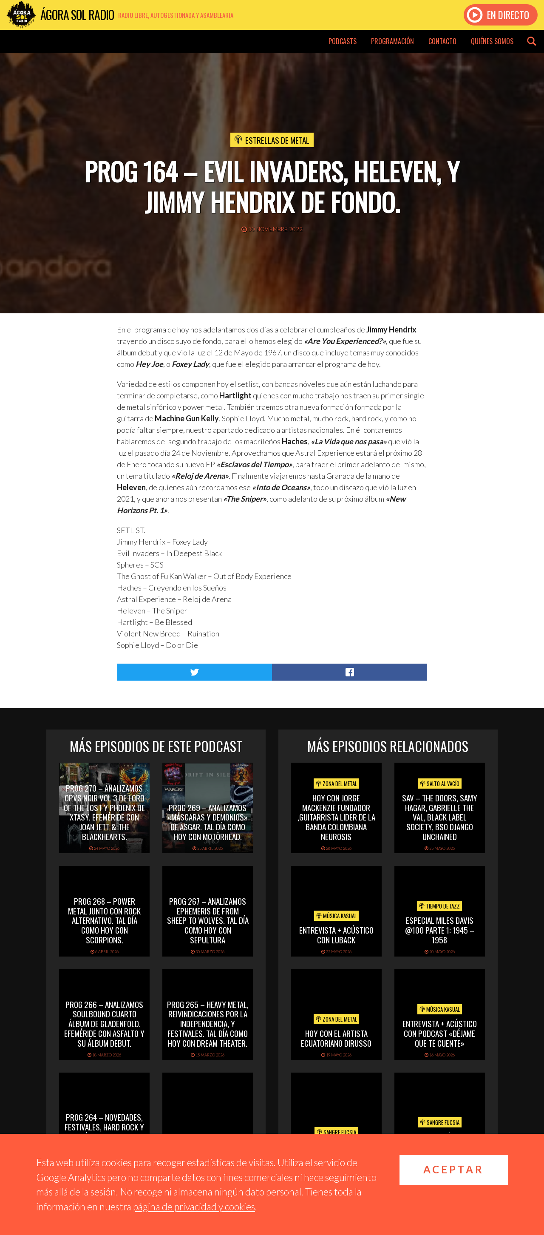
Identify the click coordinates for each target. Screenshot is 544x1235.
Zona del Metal (336, 783)
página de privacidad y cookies (194, 1206)
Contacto (442, 41)
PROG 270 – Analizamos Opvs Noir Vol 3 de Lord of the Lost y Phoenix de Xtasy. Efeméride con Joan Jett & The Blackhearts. (104, 812)
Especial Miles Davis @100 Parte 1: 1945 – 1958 (439, 929)
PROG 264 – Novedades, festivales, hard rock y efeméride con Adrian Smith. (104, 1131)
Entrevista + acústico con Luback (336, 934)
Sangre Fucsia (336, 1132)
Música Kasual (336, 915)
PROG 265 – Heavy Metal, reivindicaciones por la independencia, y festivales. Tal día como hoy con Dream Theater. (208, 1023)
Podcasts (343, 41)
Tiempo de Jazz (439, 906)
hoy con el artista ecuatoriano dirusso (336, 1038)
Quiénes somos (492, 41)
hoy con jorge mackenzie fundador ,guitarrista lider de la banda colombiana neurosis (336, 817)
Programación (392, 41)
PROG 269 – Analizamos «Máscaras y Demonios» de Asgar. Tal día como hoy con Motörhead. (207, 821)
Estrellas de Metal (277, 140)
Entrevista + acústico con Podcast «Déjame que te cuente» (439, 1033)
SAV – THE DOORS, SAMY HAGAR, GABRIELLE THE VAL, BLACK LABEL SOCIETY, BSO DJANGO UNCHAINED (439, 817)
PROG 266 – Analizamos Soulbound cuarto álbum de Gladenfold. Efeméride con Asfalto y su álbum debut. (104, 1023)
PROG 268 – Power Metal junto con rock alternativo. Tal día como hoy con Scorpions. (104, 920)
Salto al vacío (439, 783)
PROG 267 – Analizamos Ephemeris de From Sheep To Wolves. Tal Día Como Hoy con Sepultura (208, 920)
